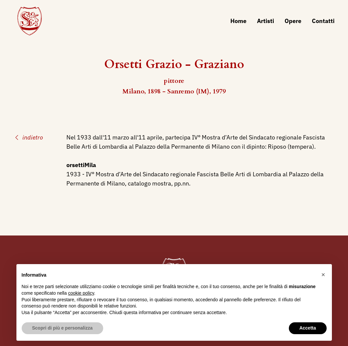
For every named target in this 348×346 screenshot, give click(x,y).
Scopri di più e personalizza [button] (62, 328)
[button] (323, 274)
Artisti (265, 21)
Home (238, 21)
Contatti (323, 21)
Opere (293, 21)
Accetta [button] (307, 328)
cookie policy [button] (81, 293)
